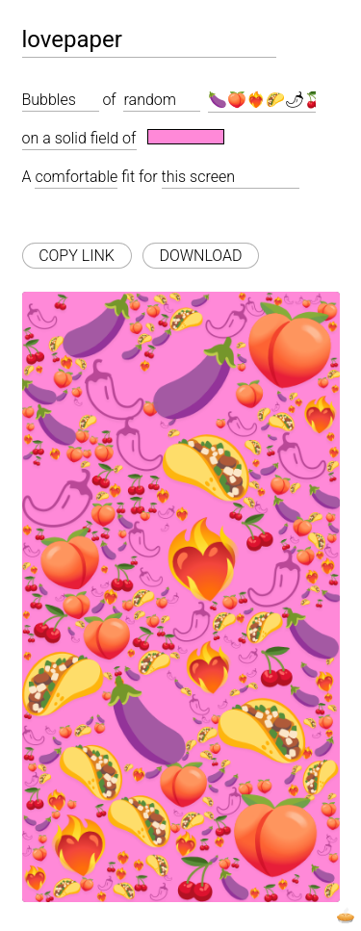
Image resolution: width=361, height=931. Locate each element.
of (109, 100)
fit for (139, 177)
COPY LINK (77, 255)
